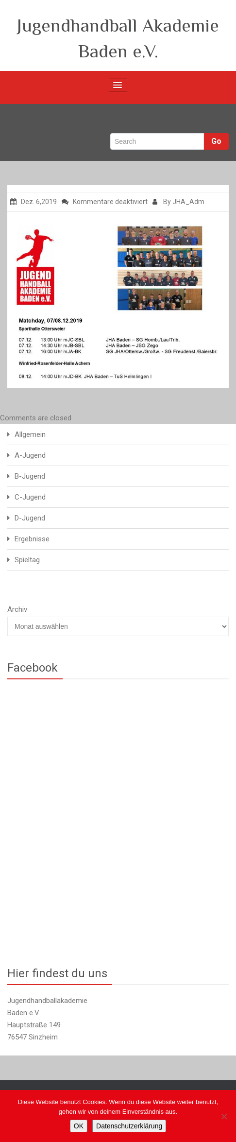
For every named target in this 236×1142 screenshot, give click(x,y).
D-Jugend (30, 518)
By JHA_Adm (178, 202)
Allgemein (30, 434)
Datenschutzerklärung (129, 1126)
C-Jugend (30, 497)
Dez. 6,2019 (33, 202)
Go (216, 141)
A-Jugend (30, 455)
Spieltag (27, 559)
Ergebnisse (32, 539)
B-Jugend (30, 476)
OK (79, 1126)
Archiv (17, 609)
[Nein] (224, 1116)
